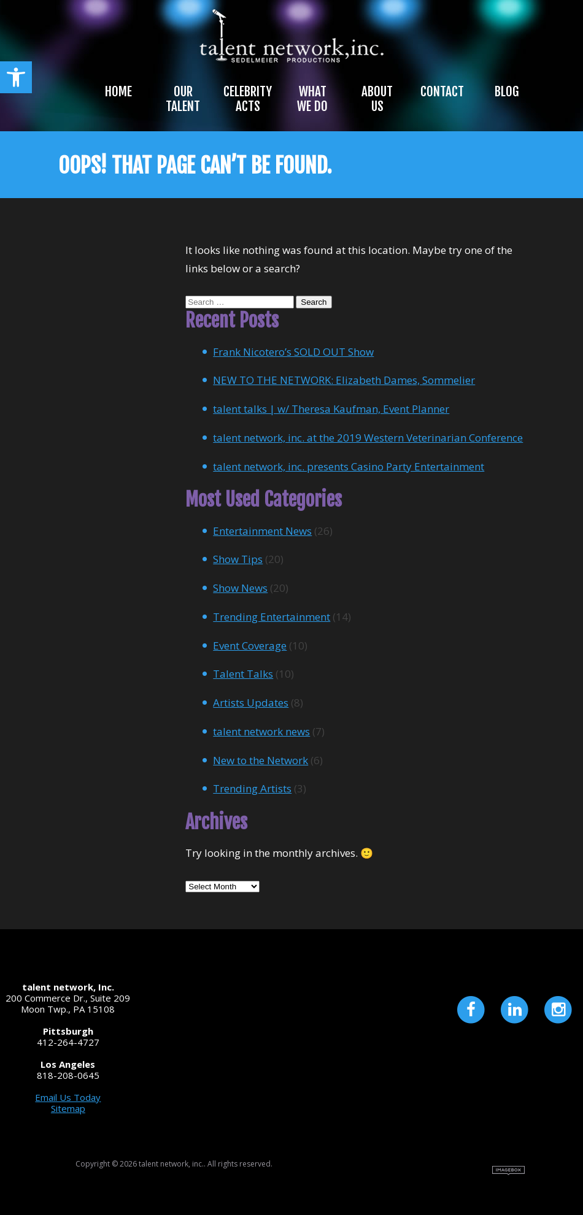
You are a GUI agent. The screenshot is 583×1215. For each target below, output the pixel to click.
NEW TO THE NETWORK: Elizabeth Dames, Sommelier (344, 380)
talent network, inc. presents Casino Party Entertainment (348, 466)
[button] (16, 77)
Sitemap (68, 1108)
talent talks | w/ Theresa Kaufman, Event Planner (331, 409)
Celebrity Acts (247, 98)
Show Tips (238, 559)
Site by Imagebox (508, 1170)
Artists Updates (250, 703)
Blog (507, 91)
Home (118, 91)
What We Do (312, 98)
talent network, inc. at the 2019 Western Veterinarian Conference (368, 438)
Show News (240, 588)
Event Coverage (250, 645)
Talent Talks (243, 674)
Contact (442, 91)
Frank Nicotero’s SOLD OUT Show (293, 352)
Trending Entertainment (271, 617)
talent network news (261, 731)
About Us (377, 98)
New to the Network (260, 760)
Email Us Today (68, 1097)
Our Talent (183, 98)
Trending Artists (252, 788)
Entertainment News (262, 531)
